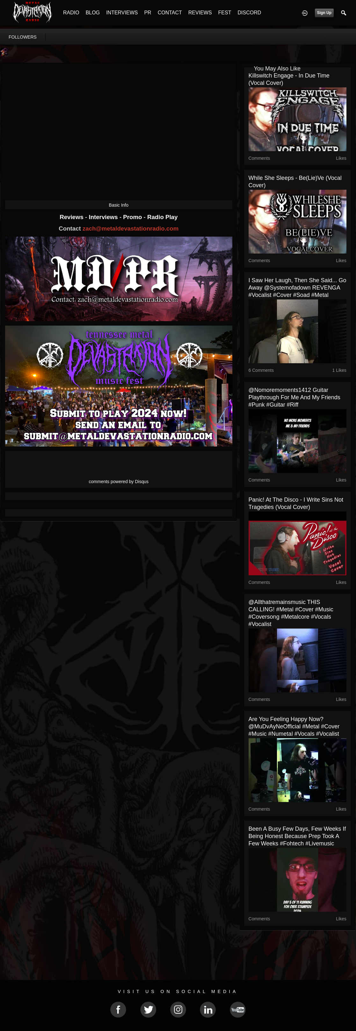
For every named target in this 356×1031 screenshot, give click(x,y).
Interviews (104, 217)
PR (147, 12)
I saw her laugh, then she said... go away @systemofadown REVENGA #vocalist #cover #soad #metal (297, 287)
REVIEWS (200, 12)
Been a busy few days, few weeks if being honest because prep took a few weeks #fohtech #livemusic (297, 836)
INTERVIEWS (122, 12)
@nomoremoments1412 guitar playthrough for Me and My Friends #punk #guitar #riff (294, 397)
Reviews (72, 217)
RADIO (71, 12)
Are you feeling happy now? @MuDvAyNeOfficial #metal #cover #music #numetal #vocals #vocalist (294, 726)
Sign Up (324, 13)
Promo (133, 217)
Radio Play (162, 217)
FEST (224, 12)
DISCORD (249, 12)
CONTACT (170, 12)
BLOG (93, 12)
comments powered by (119, 481)
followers (23, 37)
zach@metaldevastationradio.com (130, 228)
